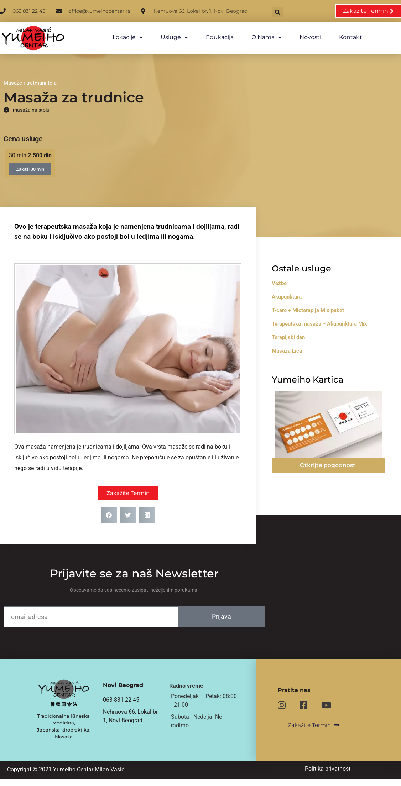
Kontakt (343, 37)
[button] (295, 11)
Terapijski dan (300, 334)
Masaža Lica (298, 347)
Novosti (303, 37)
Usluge (167, 37)
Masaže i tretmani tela (30, 78)
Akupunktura (298, 293)
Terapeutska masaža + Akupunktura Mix (331, 320)
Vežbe (290, 280)
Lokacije (121, 37)
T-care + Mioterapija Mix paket (319, 307)
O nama (260, 37)
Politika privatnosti (334, 775)
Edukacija (213, 37)
